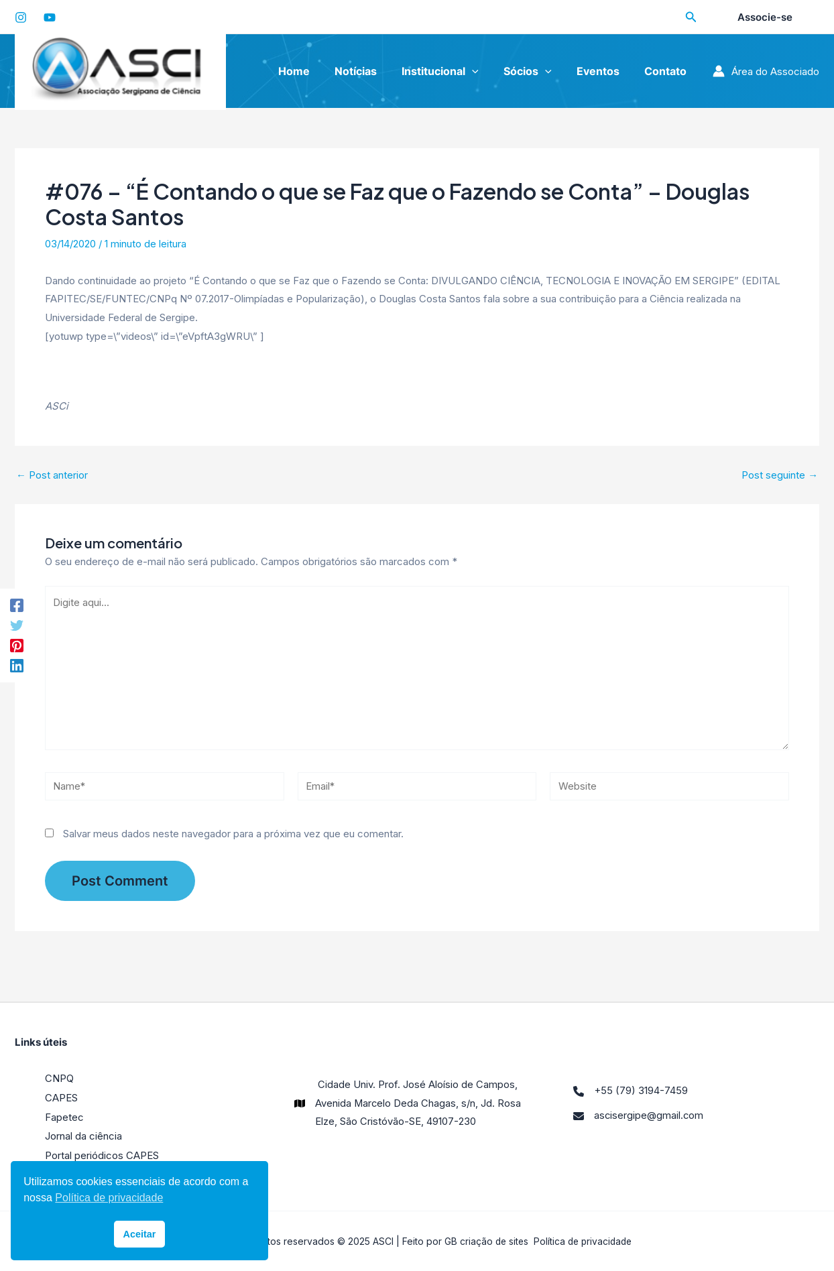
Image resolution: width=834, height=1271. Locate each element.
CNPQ (59, 1081)
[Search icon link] (691, 18)
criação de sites (492, 1240)
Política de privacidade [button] (109, 1197)
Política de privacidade (583, 1240)
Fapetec (64, 1117)
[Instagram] (21, 17)
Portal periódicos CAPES (102, 1155)
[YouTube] (50, 17)
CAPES (61, 1099)
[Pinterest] (16, 646)
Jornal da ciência (83, 1136)
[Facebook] (16, 604)
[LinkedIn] (16, 667)
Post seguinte (779, 475)
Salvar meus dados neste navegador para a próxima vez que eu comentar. (233, 835)
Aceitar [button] (139, 1234)
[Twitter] (16, 625)
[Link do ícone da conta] (766, 71)
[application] (484, 71)
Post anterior (52, 475)
